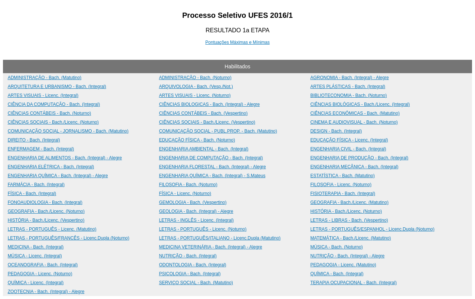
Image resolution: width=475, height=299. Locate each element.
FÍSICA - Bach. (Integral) (32, 193)
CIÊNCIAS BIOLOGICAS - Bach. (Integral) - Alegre (209, 104)
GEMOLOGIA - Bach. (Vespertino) (192, 202)
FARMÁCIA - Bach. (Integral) (36, 184)
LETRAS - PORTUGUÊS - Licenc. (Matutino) (52, 229)
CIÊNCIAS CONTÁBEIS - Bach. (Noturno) (49, 113)
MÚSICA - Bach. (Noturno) (336, 247)
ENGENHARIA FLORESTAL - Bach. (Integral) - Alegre (212, 166)
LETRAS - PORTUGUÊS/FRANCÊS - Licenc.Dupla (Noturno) (69, 238)
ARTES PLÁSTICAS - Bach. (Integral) (347, 86)
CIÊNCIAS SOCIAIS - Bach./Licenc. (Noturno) (53, 122)
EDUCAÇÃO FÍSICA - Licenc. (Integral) (349, 140)
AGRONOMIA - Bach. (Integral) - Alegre (349, 77)
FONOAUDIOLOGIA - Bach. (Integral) (45, 202)
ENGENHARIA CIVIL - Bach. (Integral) (348, 149)
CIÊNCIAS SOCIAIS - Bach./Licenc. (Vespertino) (207, 122)
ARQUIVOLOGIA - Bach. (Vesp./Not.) (196, 86)
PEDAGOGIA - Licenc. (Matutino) (343, 264)
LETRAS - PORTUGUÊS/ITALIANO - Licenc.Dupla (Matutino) (220, 238)
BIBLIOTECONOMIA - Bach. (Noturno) (348, 95)
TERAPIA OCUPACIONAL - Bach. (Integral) (353, 282)
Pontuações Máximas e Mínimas (237, 42)
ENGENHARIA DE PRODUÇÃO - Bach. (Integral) (359, 157)
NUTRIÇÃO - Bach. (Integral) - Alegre (347, 256)
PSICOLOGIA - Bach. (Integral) (189, 273)
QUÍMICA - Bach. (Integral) (336, 273)
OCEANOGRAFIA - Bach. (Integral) (43, 264)
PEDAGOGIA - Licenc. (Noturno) (40, 273)
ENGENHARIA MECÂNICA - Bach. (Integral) (354, 166)
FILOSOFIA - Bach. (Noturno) (188, 184)
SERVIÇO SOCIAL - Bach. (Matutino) (196, 282)
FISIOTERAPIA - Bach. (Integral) (342, 193)
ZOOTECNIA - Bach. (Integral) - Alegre (46, 291)
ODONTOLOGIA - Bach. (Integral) (192, 264)
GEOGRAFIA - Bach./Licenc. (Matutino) (349, 202)
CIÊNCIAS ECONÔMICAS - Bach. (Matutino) (355, 113)
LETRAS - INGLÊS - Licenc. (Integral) (196, 220)
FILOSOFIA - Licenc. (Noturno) (340, 184)
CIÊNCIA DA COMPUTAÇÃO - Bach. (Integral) (54, 104)
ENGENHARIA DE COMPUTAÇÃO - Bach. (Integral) (211, 157)
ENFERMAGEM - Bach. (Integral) (41, 149)
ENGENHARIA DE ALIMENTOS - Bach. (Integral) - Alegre (65, 157)
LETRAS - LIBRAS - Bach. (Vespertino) (349, 220)
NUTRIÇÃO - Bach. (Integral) (187, 256)
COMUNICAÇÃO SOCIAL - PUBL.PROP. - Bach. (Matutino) (218, 131)
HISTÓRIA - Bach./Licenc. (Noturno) (346, 211)
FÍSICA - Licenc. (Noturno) (185, 193)
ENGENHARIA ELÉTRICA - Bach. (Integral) (51, 166)
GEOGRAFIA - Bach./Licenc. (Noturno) (46, 211)
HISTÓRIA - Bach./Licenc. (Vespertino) (46, 220)
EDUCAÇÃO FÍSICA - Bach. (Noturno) (197, 140)
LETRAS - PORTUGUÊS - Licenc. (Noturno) (202, 229)
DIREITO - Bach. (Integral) (34, 140)
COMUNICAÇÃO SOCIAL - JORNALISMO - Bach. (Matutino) (68, 131)
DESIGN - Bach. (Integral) (336, 131)
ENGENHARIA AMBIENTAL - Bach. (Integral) (203, 149)
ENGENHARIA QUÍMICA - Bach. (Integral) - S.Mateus (212, 175)
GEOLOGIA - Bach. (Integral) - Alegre (196, 211)
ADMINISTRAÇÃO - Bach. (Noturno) (195, 77)
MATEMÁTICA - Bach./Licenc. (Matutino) (350, 238)
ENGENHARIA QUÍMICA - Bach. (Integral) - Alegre (58, 175)
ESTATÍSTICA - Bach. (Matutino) (342, 175)
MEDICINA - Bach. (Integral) (36, 247)
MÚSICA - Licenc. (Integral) (35, 256)
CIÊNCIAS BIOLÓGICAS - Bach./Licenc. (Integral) (360, 104)
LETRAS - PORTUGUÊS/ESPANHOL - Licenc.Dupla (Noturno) (372, 229)
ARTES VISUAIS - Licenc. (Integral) (43, 95)
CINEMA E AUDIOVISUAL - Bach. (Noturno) (354, 122)
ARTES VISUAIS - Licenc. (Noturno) (194, 95)
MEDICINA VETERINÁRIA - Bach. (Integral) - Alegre (210, 247)
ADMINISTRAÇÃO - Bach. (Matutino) (45, 77)
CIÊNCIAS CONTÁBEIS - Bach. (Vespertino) (203, 113)
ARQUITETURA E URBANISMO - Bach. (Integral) (57, 86)
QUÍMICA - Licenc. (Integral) (36, 282)
